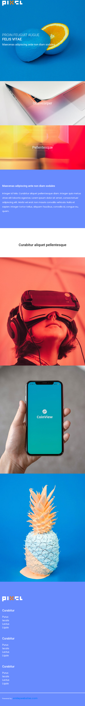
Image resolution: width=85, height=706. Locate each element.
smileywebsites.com (25, 698)
